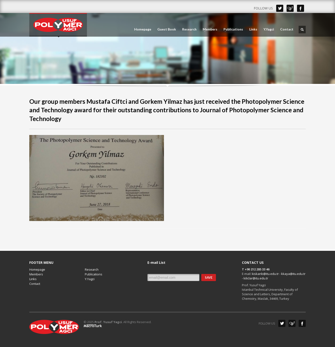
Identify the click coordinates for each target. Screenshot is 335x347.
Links (253, 29)
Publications (232, 29)
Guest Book (166, 29)
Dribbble (290, 8)
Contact (286, 29)
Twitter (279, 8)
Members (208, 29)
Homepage (142, 29)
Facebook (300, 8)
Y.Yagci (268, 29)
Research (189, 29)
